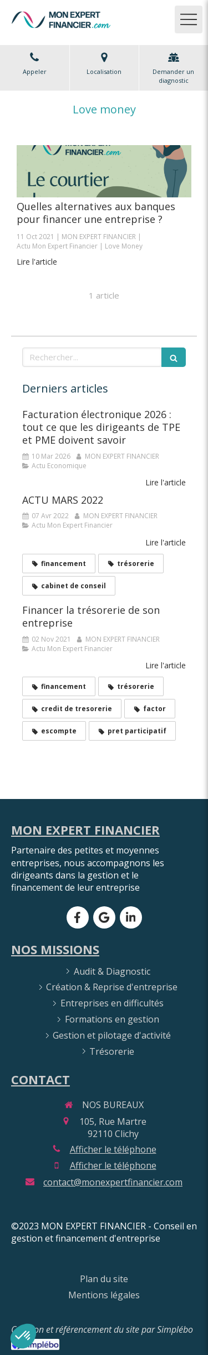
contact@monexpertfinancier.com (112, 1182)
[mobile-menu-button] (188, 19)
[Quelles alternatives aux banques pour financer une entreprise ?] (104, 171)
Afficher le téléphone (113, 1149)
